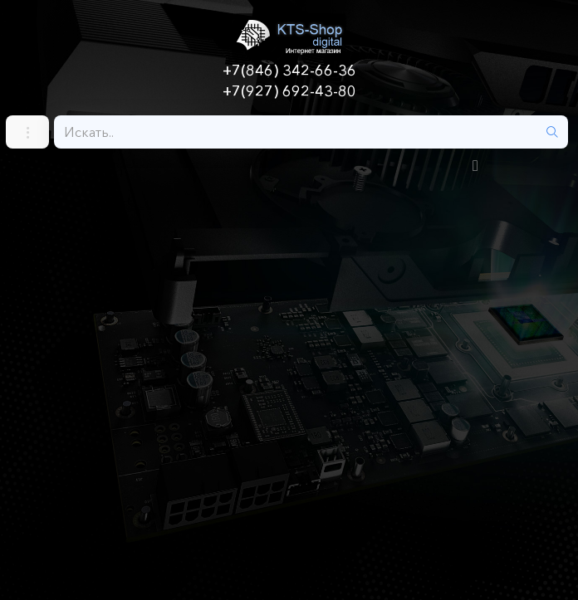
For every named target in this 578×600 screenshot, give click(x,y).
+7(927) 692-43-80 (289, 91)
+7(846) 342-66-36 (289, 70)
